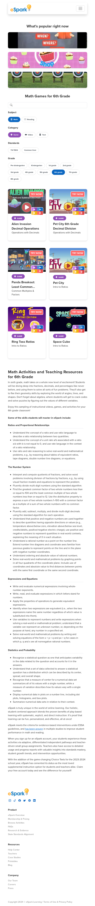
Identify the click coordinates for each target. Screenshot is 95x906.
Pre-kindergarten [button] (18, 165)
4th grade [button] (29, 172)
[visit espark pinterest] (29, 800)
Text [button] (42, 134)
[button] (47, 40)
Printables (13, 861)
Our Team (13, 880)
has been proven (34, 729)
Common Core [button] (30, 150)
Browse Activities (16, 822)
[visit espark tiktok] (15, 800)
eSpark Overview (16, 815)
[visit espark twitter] (24, 800)
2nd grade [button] (67, 165)
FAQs (10, 826)
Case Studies (14, 857)
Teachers (12, 853)
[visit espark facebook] (19, 800)
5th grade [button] (44, 172)
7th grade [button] (73, 172)
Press (11, 888)
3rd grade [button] (15, 172)
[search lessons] (50, 105)
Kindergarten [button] (36, 165)
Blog (10, 865)
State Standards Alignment (21, 834)
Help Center (14, 849)
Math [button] (14, 119)
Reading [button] (29, 119)
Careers (12, 884)
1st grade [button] (52, 165)
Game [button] (15, 134)
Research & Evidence (18, 830)
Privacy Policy (65, 902)
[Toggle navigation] (80, 8)
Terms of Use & (50, 902)
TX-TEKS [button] (14, 150)
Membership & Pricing (18, 819)
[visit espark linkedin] (34, 800)
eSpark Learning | (34, 902)
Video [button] (29, 134)
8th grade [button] (15, 179)
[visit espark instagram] (10, 800)
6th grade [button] (58, 172)
